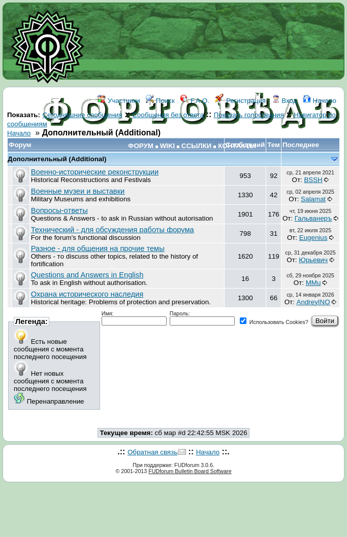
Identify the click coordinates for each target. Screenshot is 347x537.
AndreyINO (313, 302)
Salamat (313, 199)
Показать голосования (249, 115)
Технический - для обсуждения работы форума (112, 230)
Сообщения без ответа (168, 115)
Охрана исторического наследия (87, 294)
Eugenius (313, 237)
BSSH (313, 180)
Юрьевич (313, 260)
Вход (284, 100)
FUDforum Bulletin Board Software (189, 471)
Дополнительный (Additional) (57, 159)
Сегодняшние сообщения (82, 115)
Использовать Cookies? (274, 322)
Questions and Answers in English (87, 275)
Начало (319, 100)
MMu (313, 283)
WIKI (167, 146)
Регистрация (240, 100)
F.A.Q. (194, 100)
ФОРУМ (140, 146)
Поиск (160, 100)
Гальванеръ (313, 218)
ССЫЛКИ (196, 146)
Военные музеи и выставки (78, 191)
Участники (119, 100)
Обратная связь (152, 452)
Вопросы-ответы (59, 210)
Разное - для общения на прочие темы (98, 248)
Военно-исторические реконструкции (95, 172)
